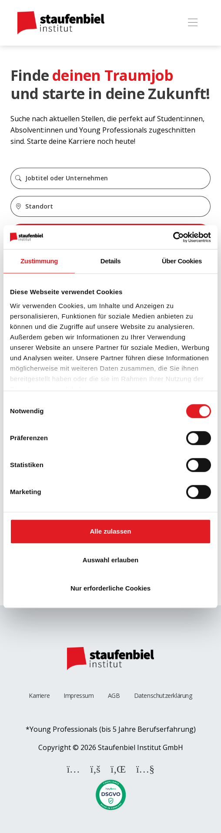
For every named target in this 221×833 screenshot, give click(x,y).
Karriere (39, 695)
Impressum (79, 695)
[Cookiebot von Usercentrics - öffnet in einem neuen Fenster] (173, 237)
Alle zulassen (110, 531)
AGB (114, 695)
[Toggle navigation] (192, 22)
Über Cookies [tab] (182, 261)
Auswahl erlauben (110, 560)
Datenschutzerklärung (163, 695)
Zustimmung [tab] (39, 261)
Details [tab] (110, 261)
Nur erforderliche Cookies (110, 588)
